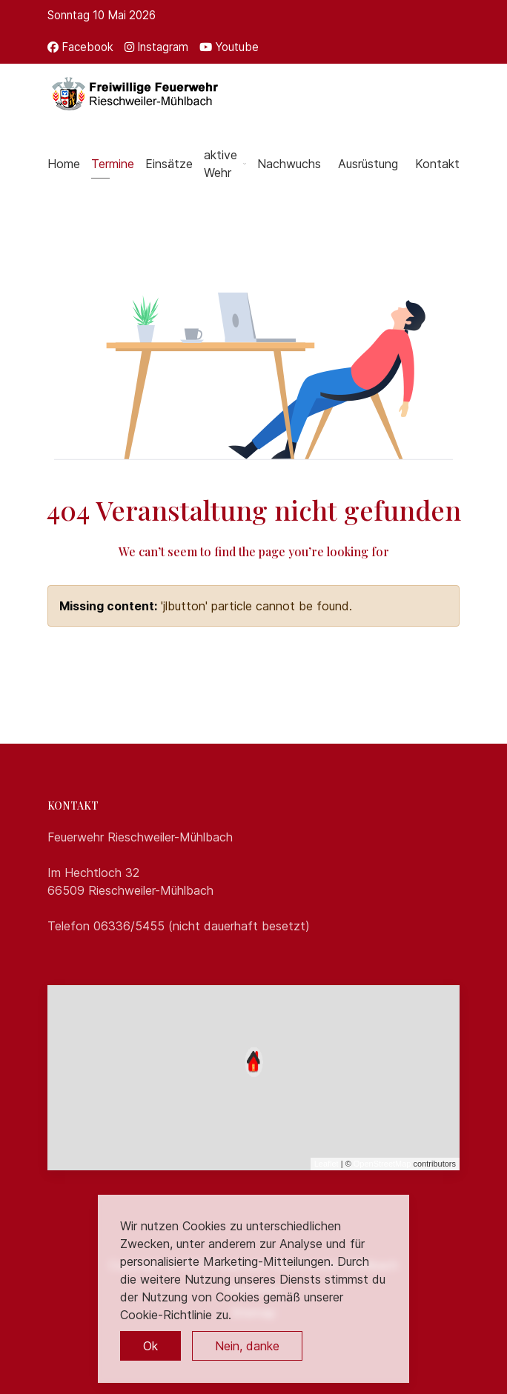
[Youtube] (229, 47)
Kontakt (437, 163)
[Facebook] (80, 47)
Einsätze (169, 163)
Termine (112, 163)
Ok (150, 1345)
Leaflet (326, 1163)
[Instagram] (156, 47)
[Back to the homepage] (133, 93)
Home (63, 163)
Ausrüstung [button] (368, 163)
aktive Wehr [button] (225, 163)
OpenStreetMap (382, 1163)
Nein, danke (247, 1345)
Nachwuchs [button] (289, 163)
